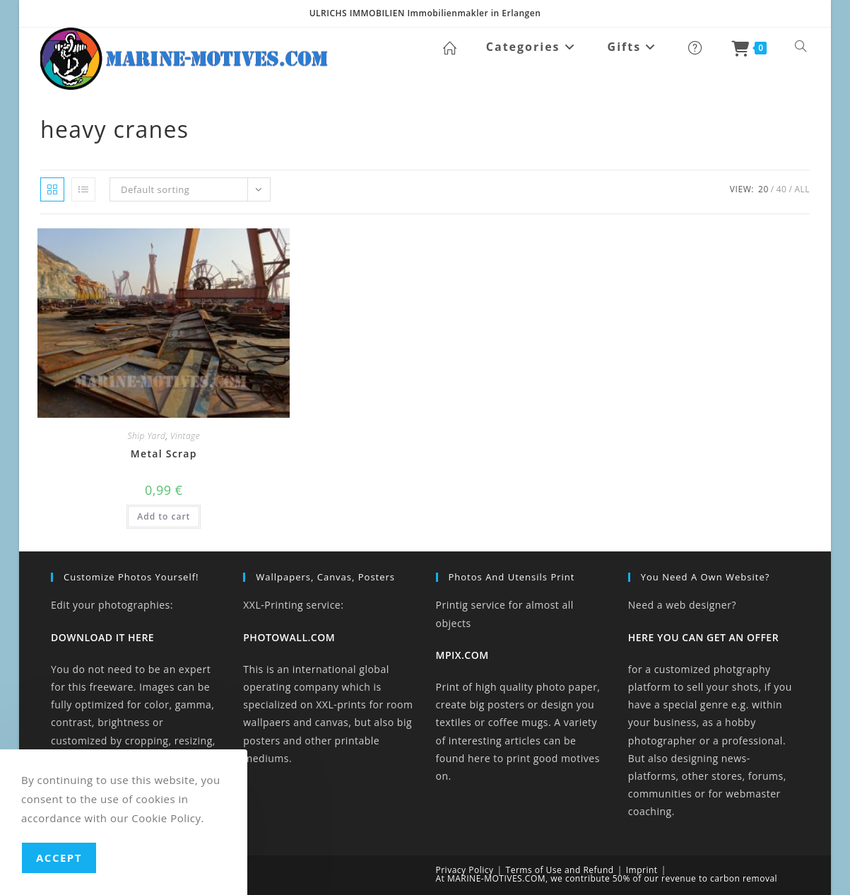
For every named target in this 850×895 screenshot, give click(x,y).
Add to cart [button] (163, 516)
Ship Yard (146, 436)
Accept (59, 857)
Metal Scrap (164, 453)
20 (763, 189)
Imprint (642, 870)
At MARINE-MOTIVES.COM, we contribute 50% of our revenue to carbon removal (607, 878)
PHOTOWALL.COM (289, 637)
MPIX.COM (462, 655)
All (802, 189)
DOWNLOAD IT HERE (102, 637)
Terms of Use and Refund (560, 870)
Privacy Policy (465, 870)
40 (782, 189)
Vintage (185, 436)
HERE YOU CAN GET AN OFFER (703, 637)
